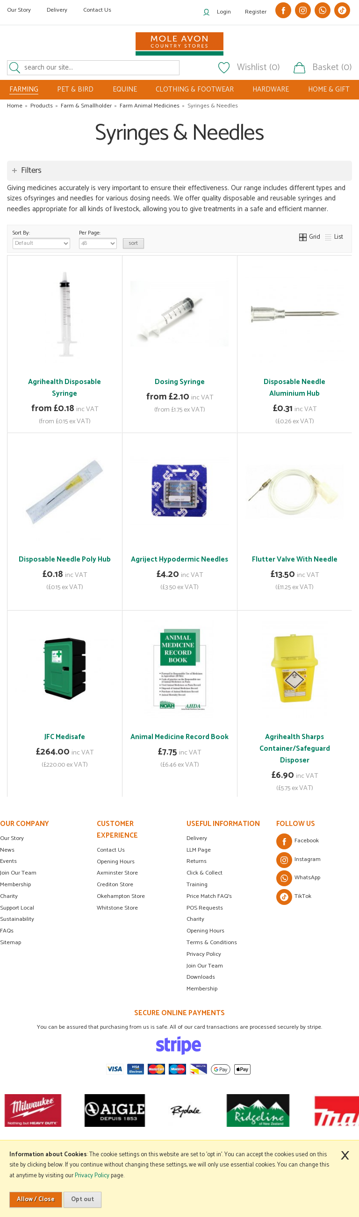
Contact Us (97, 10)
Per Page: (98, 238)
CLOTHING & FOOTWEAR (195, 89)
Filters (31, 171)
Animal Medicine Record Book (179, 737)
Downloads (201, 977)
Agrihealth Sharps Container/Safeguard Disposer (294, 748)
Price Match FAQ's (209, 896)
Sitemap (10, 942)
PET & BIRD (75, 89)
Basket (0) (332, 67)
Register (255, 12)
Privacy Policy (204, 954)
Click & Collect (205, 873)
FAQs (7, 931)
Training (197, 885)
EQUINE (125, 89)
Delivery (57, 10)
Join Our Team (18, 873)
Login (224, 12)
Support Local (17, 908)
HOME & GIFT (329, 89)
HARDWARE (270, 89)
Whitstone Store (117, 908)
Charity (9, 896)
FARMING (23, 89)
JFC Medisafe (64, 737)
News (7, 850)
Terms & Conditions (212, 942)
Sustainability (17, 919)
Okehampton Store (121, 896)
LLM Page (199, 850)
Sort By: (41, 238)
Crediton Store (115, 885)
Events (8, 861)
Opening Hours (116, 862)
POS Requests (205, 908)
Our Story (19, 10)
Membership (15, 885)
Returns (197, 861)
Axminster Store (117, 873)
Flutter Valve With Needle (294, 559)
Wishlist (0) (258, 67)
